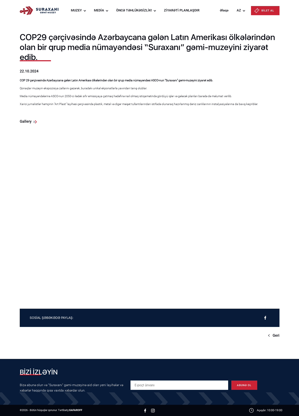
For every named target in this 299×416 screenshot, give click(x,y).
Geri (276, 335)
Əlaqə (224, 10)
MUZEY (76, 10)
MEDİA (99, 10)
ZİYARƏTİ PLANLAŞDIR (181, 10)
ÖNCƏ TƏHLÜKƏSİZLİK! (134, 10)
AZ (239, 10)
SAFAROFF (75, 410)
